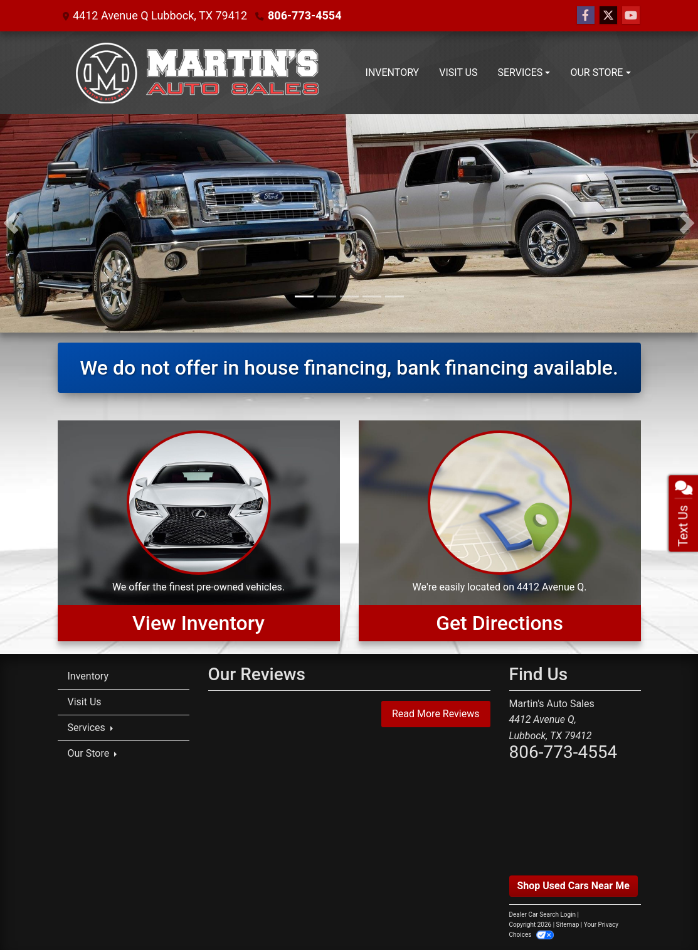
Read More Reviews (436, 714)
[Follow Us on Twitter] (608, 15)
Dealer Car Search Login (542, 914)
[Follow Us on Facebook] (586, 15)
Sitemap (567, 924)
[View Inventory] (198, 530)
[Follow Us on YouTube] (631, 15)
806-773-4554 (304, 15)
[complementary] (660, 912)
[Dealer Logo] (197, 72)
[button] (11, 223)
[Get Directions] (499, 530)
